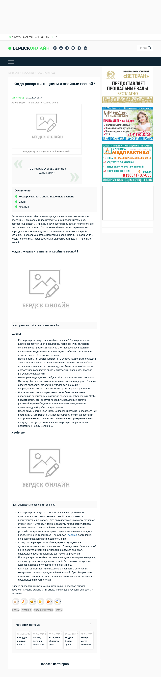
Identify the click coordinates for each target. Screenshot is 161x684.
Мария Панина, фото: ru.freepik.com (38, 102)
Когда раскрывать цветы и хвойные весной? (46, 196)
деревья (72, 534)
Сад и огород (18, 98)
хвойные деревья (43, 610)
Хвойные (24, 206)
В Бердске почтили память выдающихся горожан (24, 644)
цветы (59, 610)
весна (15, 610)
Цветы (22, 201)
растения (26, 610)
